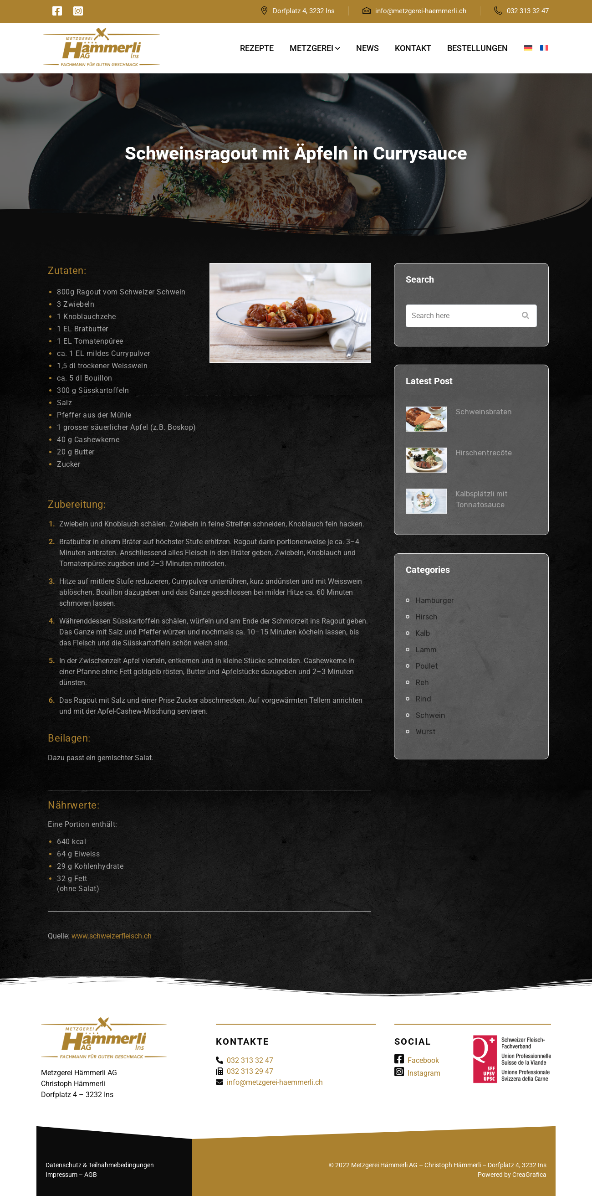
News (367, 48)
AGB (90, 1174)
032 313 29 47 (250, 1071)
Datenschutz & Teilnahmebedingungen (100, 1165)
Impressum (61, 1174)
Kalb (423, 633)
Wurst (426, 731)
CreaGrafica (529, 1174)
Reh (422, 682)
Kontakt (413, 48)
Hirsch (427, 617)
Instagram (417, 1073)
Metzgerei (311, 48)
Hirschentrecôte (484, 452)
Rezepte (257, 48)
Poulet (427, 666)
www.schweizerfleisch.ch (111, 936)
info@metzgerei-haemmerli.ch (420, 11)
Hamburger (435, 600)
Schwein (430, 715)
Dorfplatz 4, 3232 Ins (304, 11)
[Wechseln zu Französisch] (544, 48)
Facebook (416, 1060)
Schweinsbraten (484, 411)
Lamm (426, 649)
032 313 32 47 (528, 11)
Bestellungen (477, 48)
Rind (423, 699)
